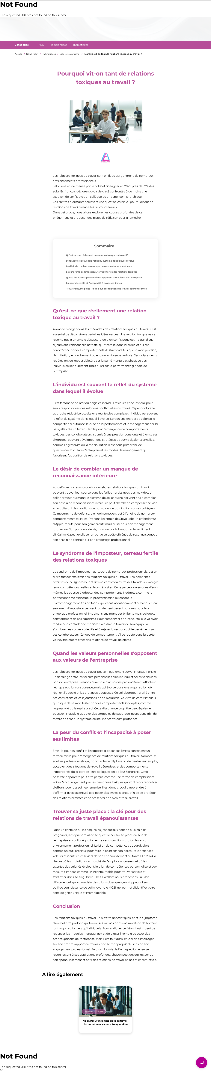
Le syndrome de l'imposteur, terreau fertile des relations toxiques (101, 271)
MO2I (42, 44)
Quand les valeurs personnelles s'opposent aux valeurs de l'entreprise (104, 277)
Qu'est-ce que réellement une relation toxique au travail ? (97, 255)
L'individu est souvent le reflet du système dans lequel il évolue (100, 260)
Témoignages (59, 44)
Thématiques (80, 44)
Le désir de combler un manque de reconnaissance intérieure (99, 266)
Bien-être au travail (70, 53)
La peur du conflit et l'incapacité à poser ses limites (94, 283)
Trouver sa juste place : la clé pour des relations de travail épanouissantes (106, 288)
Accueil (18, 53)
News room (32, 53)
